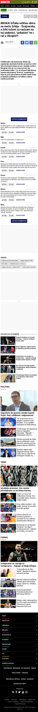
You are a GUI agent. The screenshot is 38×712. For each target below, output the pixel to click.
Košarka (10, 10)
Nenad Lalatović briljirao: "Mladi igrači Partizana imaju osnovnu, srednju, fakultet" (27, 583)
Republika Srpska (13, 679)
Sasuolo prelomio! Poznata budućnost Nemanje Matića (25, 592)
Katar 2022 (4, 264)
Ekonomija (26, 6)
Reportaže (19, 644)
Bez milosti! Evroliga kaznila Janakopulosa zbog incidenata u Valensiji (26, 367)
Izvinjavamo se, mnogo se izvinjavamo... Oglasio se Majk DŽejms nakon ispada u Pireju (26, 357)
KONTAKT (14, 699)
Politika (5, 387)
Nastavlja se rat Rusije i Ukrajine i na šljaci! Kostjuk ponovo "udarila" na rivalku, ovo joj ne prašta (26, 528)
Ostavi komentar (19, 119)
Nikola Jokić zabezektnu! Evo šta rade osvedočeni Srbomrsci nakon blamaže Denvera (27, 603)
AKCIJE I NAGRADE (13, 701)
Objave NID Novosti (20, 704)
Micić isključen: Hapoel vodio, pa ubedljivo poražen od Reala (26, 347)
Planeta (33, 6)
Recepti (19, 6)
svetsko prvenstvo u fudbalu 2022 (11, 267)
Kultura (19, 658)
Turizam (24, 673)
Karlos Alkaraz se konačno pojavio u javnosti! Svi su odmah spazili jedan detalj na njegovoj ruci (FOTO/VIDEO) (26, 518)
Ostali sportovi (22, 10)
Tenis (15, 10)
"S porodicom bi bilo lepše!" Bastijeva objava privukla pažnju (26, 571)
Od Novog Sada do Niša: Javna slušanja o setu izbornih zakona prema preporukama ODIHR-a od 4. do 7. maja (26, 442)
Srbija (33, 668)
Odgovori (20, 132)
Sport (19, 649)
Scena (23, 679)
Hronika (13, 6)
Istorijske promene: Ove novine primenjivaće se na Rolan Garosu (16, 489)
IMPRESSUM (22, 699)
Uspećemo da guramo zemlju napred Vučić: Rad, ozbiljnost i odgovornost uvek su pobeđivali (17, 415)
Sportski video (32, 10)
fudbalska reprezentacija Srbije (10, 260)
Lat (23, 2)
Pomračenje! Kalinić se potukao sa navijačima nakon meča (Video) (26, 376)
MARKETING (31, 699)
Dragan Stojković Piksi (27, 260)
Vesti (2, 6)
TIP (19, 654)
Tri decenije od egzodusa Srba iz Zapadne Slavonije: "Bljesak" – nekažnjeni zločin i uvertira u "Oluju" (27, 432)
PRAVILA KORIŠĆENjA (27, 701)
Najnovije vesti (20, 684)
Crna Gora (16, 673)
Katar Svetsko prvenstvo (29, 267)
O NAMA (7, 699)
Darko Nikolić (9, 42)
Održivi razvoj (19, 663)
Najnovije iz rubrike (10, 334)
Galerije (30, 679)
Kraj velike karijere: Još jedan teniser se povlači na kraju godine (26, 506)
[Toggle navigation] (35, 2)
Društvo (7, 6)
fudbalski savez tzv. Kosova (17, 264)
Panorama (8, 668)
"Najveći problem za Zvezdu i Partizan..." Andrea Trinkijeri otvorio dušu (25, 339)
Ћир (25, 2)
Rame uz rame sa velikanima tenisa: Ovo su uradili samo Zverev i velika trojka (26, 497)
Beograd (16, 668)
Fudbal (4, 16)
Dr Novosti (25, 668)
